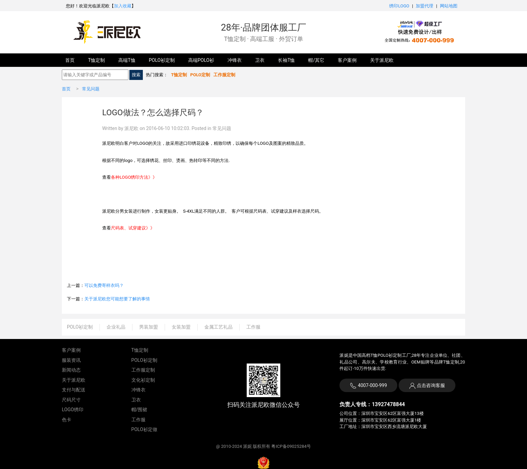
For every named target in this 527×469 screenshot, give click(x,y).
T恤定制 (96, 60)
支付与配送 (73, 389)
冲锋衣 (235, 60)
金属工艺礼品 (218, 327)
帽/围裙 (139, 409)
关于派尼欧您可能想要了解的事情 (117, 298)
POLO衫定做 (144, 429)
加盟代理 (424, 5)
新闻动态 (71, 370)
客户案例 (347, 60)
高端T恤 (126, 60)
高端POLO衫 (201, 60)
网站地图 (448, 5)
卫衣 (260, 60)
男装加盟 (148, 327)
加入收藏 (122, 5)
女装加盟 (181, 327)
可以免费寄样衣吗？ (104, 285)
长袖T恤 (286, 60)
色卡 (66, 419)
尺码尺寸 (71, 399)
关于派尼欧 (382, 60)
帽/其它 (316, 60)
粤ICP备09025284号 (291, 446)
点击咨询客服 (430, 385)
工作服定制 (143, 370)
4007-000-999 (368, 385)
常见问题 (90, 88)
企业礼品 (116, 327)
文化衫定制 (143, 380)
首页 (70, 60)
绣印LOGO (399, 5)
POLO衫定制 (162, 60)
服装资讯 (71, 360)
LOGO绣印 (72, 409)
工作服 (253, 327)
